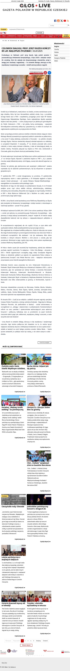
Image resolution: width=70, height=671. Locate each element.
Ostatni (45, 641)
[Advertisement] (13, 465)
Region (22, 40)
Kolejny (38, 641)
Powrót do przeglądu (44, 342)
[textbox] (58, 25)
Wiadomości (13, 40)
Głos (5, 40)
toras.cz (13, 667)
